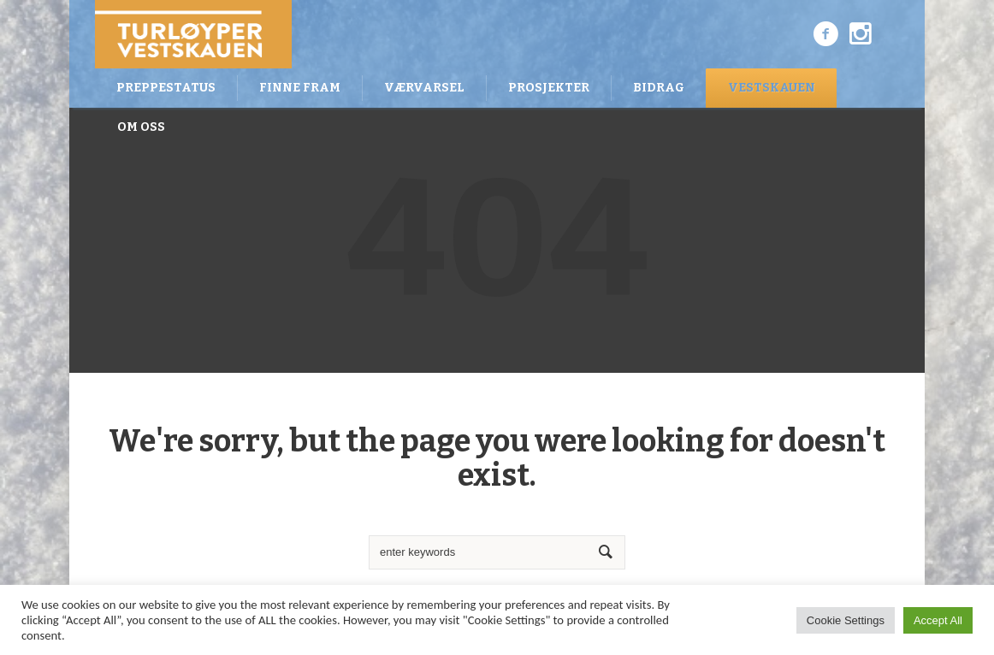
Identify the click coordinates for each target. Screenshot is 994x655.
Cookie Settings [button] (846, 620)
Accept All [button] (938, 620)
